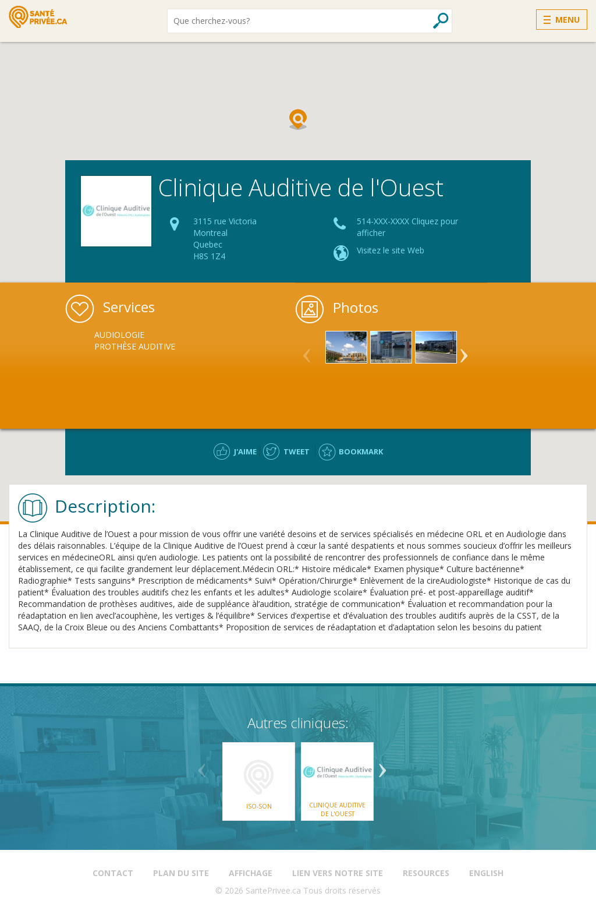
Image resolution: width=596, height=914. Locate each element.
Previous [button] (307, 350)
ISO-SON (259, 806)
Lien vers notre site (337, 872)
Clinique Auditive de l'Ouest (337, 809)
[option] (137, 340)
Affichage (250, 872)
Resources (426, 872)
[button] (298, 119)
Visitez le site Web (390, 250)
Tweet (296, 451)
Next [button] (464, 350)
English (486, 872)
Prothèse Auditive (134, 346)
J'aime (245, 451)
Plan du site (181, 872)
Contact (113, 872)
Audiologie (119, 334)
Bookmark (361, 451)
